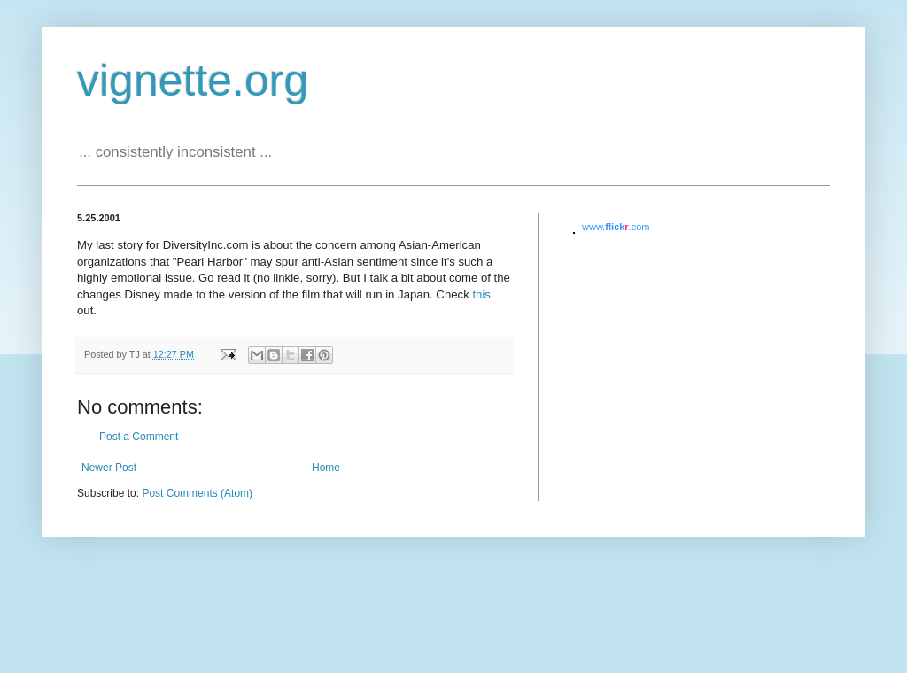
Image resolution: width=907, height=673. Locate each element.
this (481, 294)
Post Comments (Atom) (197, 493)
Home (326, 467)
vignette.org (192, 80)
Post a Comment (138, 436)
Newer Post (108, 467)
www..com (615, 226)
